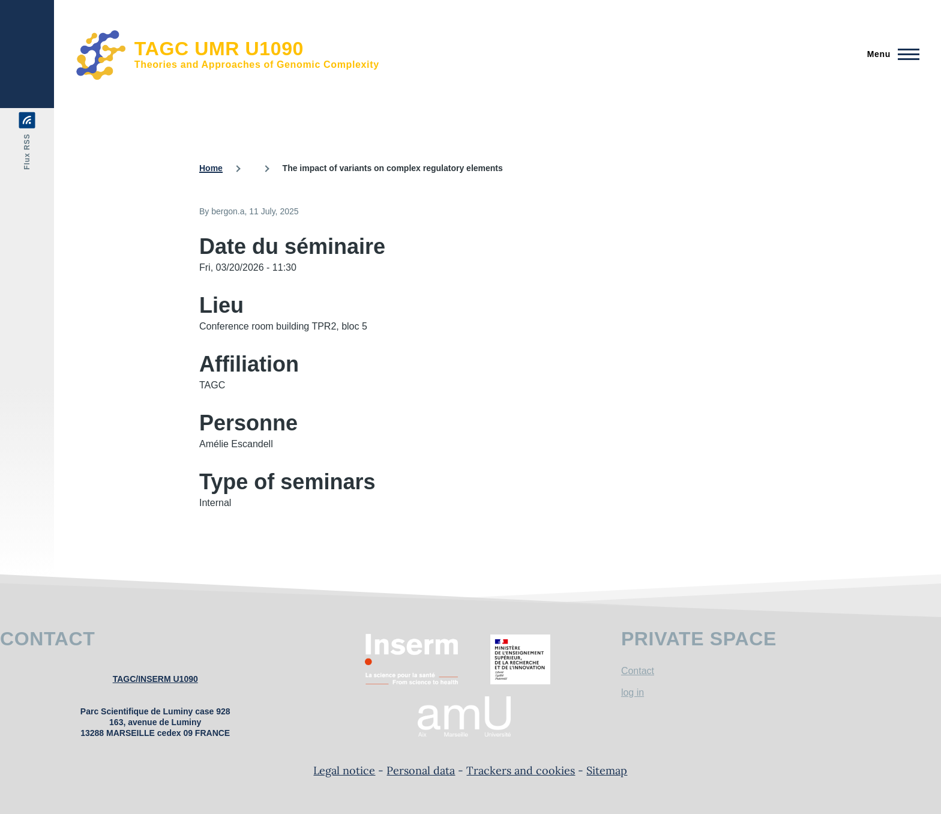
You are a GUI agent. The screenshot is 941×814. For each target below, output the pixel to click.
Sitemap (606, 770)
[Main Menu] (889, 54)
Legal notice (344, 770)
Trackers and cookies (520, 770)
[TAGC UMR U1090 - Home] (227, 54)
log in (632, 692)
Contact (637, 671)
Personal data (420, 770)
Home (211, 168)
